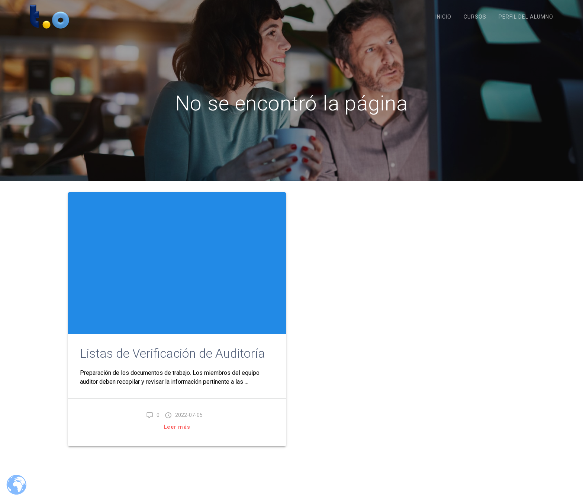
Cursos (475, 17)
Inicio (443, 17)
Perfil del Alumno (526, 17)
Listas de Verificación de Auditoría (172, 353)
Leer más (177, 427)
